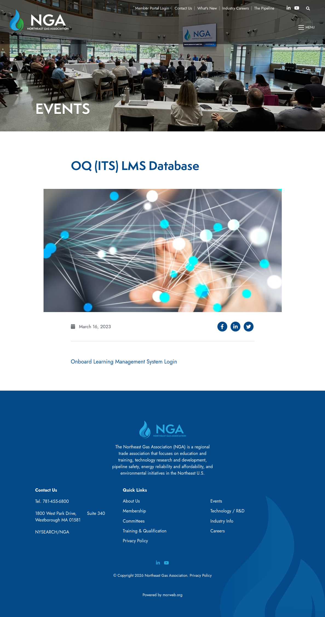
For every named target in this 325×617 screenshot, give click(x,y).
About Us (131, 501)
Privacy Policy (135, 541)
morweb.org (172, 595)
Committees (133, 521)
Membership (134, 511)
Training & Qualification (144, 531)
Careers (217, 531)
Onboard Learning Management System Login (124, 362)
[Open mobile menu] (306, 27)
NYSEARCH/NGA (52, 532)
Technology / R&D (227, 511)
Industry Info (221, 521)
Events (216, 501)
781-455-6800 (56, 501)
